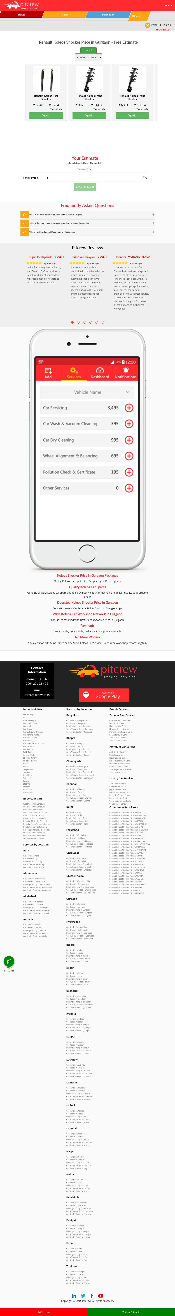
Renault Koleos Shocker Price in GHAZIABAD (127, 841)
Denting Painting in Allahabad (35, 907)
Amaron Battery (30, 755)
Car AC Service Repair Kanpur (78, 1050)
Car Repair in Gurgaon (75, 907)
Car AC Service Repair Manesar (79, 1096)
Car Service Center (31, 723)
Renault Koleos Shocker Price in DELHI (125, 835)
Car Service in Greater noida (78, 881)
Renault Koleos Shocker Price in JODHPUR (126, 861)
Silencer (26, 786)
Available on (104, 695)
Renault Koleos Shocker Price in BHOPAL (126, 827)
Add (46, 115)
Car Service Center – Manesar (78, 1099)
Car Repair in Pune (74, 1251)
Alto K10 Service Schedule (34, 806)
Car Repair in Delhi (74, 815)
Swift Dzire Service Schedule (35, 812)
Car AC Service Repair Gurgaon (79, 912)
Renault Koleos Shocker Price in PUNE (125, 890)
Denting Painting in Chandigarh (79, 772)
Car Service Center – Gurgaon (78, 915)
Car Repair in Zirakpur (75, 1274)
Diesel (88, 50)
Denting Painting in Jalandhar (78, 1002)
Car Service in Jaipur (74, 973)
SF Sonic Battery (30, 758)
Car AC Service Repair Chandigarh (80, 775)
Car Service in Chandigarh (77, 766)
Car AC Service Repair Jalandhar (79, 1004)
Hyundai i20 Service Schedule (35, 821)
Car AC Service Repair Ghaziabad (80, 867)
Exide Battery (28, 752)
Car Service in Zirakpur (75, 1271)
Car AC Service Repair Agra (34, 864)
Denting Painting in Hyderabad (79, 933)
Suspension (28, 769)
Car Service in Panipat (75, 1225)
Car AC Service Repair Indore (78, 958)
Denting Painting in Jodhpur (77, 1024)
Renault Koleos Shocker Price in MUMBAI (126, 876)
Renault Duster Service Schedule (36, 830)
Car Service (28, 726)
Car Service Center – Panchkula (79, 1214)
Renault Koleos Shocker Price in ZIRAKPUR (126, 893)
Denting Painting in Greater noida (80, 887)
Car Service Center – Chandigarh (79, 778)
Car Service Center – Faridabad (79, 846)
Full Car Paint (28, 746)
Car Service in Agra (31, 855)
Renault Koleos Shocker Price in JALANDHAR (127, 858)
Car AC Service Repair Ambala (35, 933)
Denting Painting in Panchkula (78, 1208)
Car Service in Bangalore (76, 720)
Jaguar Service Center (118, 758)
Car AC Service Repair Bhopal (78, 752)
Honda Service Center (118, 726)
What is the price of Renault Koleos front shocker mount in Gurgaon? (59, 223)
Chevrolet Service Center (119, 720)
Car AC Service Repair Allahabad (36, 910)
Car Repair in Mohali (74, 1113)
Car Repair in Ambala (32, 927)
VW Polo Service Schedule (34, 832)
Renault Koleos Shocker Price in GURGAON (127, 847)
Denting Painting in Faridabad (78, 841)
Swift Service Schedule (32, 809)
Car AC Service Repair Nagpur (78, 1165)
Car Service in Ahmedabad (34, 878)
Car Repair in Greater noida (77, 884)
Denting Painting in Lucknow (78, 1070)
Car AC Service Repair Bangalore (79, 729)
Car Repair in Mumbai (75, 1136)
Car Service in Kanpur (75, 1042)
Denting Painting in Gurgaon (78, 910)
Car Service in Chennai (75, 789)
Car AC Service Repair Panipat (78, 1234)
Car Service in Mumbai (75, 1133)
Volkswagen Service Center (120, 769)
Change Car (163, 29)
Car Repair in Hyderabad (76, 930)
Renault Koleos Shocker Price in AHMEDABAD (128, 815)
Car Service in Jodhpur (75, 1019)
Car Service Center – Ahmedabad (37, 890)
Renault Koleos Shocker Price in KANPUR (126, 864)
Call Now (44, 1312)
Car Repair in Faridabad (76, 838)
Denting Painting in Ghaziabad (79, 864)
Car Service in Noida (74, 1179)
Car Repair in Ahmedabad (34, 881)
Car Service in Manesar (75, 1088)
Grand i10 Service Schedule (34, 818)
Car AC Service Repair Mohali (78, 1119)
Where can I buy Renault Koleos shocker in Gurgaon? (52, 232)
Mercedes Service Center (119, 763)
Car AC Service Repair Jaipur (78, 982)
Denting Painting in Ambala (34, 930)
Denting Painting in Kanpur (77, 1047)
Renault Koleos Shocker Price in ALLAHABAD (127, 818)
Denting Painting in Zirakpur (78, 1277)
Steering (26, 784)
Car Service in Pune (74, 1248)
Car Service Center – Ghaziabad (79, 870)
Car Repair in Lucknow (75, 1068)
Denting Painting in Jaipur (77, 979)
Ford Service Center (117, 723)
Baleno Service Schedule (33, 815)
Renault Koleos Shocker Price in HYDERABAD (128, 850)
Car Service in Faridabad (76, 835)
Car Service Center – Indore (77, 961)
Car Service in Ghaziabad (76, 858)
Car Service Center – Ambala (35, 936)
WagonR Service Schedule (34, 804)
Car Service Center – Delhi (77, 824)
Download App (29, 720)
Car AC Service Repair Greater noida (81, 890)
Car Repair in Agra (30, 858)
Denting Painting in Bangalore (78, 726)
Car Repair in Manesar (75, 1090)
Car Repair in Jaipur (74, 976)
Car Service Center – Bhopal (78, 755)
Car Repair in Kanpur (75, 1045)
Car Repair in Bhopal (74, 746)
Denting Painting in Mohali (77, 1116)
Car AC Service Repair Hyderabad (80, 936)
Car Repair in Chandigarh (76, 769)
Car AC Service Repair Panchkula (79, 1211)
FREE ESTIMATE (9, 969)
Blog (25, 717)
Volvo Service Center (118, 772)
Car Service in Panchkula (76, 1202)
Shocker (26, 772)
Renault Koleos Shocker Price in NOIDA (125, 881)
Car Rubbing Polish (31, 740)
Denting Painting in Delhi (76, 818)
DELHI (60, 256)
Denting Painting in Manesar (78, 1093)
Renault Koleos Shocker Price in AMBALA (126, 821)
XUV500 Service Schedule (33, 838)
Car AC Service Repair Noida (78, 1188)
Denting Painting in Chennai (78, 795)
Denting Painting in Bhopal (77, 749)
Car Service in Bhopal (75, 743)
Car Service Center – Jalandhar (79, 1007)
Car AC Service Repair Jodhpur (78, 1027)
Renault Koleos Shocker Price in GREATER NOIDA (129, 844)
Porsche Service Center (119, 766)
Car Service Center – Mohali (77, 1122)
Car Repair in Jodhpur (75, 1022)
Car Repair (27, 729)
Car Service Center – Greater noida (80, 892)
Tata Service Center (117, 737)
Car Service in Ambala (32, 924)
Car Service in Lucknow (76, 1065)
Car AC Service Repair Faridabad (79, 844)
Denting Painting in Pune (76, 1254)
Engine (26, 781)
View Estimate (131, 1312)
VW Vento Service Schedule (34, 835)
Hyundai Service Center (119, 729)
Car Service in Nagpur (75, 1157)
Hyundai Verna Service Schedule (36, 824)
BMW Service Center (117, 755)
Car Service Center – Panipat (78, 1237)
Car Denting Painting (32, 735)
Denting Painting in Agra (33, 861)
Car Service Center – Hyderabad (79, 938)
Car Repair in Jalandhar (76, 999)
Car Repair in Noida (74, 1182)
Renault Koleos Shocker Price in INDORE (126, 853)
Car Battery (28, 749)
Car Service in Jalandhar (76, 996)
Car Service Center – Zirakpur (78, 1283)
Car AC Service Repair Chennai (79, 798)
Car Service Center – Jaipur (77, 984)
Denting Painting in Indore (77, 956)
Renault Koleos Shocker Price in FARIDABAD (127, 838)
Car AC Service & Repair (33, 732)
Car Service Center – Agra (33, 867)
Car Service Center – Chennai (78, 801)
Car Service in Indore (75, 950)
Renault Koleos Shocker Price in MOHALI (126, 873)
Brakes (26, 763)
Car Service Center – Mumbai (78, 1145)
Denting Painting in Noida (77, 1185)
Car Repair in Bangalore (76, 723)
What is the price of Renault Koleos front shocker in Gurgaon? (56, 214)
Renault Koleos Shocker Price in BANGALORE (128, 824)
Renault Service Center (118, 735)
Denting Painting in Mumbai (78, 1139)
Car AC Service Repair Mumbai (79, 1142)
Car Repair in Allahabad (33, 904)
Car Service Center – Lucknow (78, 1076)
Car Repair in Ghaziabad (76, 861)
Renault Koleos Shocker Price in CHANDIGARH (128, 830)
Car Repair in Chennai (75, 792)
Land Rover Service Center (120, 760)
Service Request (30, 714)
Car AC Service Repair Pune (77, 1257)
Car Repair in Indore (74, 953)
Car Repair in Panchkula (76, 1205)
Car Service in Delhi (74, 812)
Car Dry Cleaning (30, 737)
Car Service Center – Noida (77, 1191)
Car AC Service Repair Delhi (77, 821)
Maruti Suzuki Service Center (121, 732)
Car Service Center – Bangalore (79, 732)
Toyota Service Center (118, 740)
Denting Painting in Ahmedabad (36, 884)
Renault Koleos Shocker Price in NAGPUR (126, 879)
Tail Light (27, 778)
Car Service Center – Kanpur (78, 1053)
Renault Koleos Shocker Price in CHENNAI (126, 832)
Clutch (26, 766)
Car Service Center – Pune (77, 1260)
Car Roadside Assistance (33, 743)
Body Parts (27, 789)
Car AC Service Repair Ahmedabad (37, 887)
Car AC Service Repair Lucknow (79, 1073)
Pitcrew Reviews (87, 247)
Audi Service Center (117, 752)
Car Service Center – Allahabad (36, 913)
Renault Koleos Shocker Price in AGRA (125, 812)
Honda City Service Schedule (35, 827)
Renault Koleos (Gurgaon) (84, 163)
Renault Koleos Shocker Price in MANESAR (126, 870)
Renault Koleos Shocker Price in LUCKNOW (127, 867)
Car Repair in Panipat (75, 1228)
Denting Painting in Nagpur (77, 1162)
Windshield (28, 792)
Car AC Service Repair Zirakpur (79, 1280)
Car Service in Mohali (75, 1111)
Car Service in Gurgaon (75, 904)
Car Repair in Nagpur (75, 1159)
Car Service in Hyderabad (76, 927)
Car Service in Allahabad (33, 901)
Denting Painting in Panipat (77, 1231)
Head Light (27, 775)
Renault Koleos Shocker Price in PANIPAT (126, 887)
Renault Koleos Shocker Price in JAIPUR (125, 855)
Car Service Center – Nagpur (78, 1168)
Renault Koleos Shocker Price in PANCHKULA (128, 884)
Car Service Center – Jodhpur (78, 1030)
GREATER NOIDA (140, 256)
